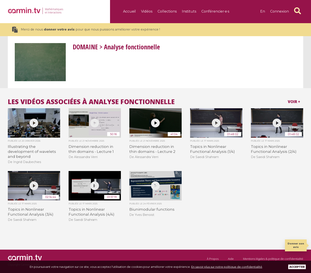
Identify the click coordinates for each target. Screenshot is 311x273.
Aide (231, 259)
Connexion (279, 11)
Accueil (129, 11)
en (262, 11)
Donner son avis (296, 245)
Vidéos (146, 11)
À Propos (213, 259)
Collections (167, 11)
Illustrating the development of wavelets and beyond (32, 151)
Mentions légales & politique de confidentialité (273, 259)
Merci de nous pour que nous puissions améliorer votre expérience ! (86, 29)
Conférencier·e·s (215, 11)
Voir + (294, 101)
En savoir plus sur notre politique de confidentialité (226, 266)
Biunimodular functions (151, 209)
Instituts (189, 11)
